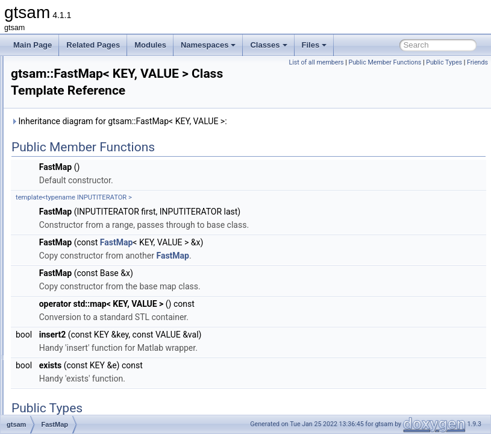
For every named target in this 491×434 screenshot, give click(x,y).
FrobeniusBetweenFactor (89, 334)
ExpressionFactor (77, 148)
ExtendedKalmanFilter (84, 188)
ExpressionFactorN (80, 175)
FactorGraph (69, 214)
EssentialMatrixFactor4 (86, 108)
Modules (150, 44)
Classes (268, 44)
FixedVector (68, 307)
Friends (477, 76)
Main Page (32, 44)
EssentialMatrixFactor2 (86, 82)
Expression (67, 135)
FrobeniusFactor (75, 347)
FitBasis (62, 267)
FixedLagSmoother (79, 294)
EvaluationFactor (76, 122)
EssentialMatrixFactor (84, 68)
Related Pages (93, 44)
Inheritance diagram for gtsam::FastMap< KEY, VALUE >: (269, 138)
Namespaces (208, 44)
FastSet (61, 254)
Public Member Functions (448, 62)
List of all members (379, 62)
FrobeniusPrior (73, 360)
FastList (62, 228)
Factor (59, 201)
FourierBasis (69, 320)
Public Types (444, 76)
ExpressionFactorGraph (87, 161)
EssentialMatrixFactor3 (86, 95)
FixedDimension (75, 281)
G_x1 (58, 413)
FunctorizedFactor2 (80, 400)
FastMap (63, 241)
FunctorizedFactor (78, 387)
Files (314, 44)
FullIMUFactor (72, 374)
